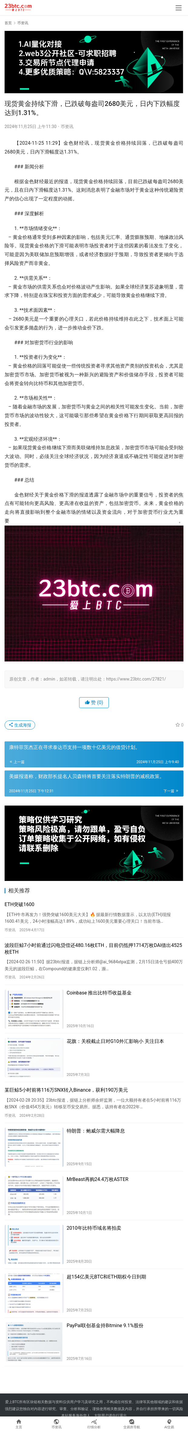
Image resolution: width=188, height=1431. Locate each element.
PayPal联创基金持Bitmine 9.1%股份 (105, 1325)
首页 (8, 23)
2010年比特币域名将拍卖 (94, 1228)
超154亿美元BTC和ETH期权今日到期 (106, 1277)
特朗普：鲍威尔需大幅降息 (96, 1131)
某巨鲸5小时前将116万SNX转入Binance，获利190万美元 (66, 1090)
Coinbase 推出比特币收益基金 (99, 993)
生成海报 (19, 725)
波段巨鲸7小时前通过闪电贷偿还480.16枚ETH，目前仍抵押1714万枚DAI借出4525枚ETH (93, 948)
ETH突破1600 (19, 904)
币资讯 (67, 126)
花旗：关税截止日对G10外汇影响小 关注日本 (115, 1041)
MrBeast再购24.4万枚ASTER (98, 1179)
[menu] (178, 7)
